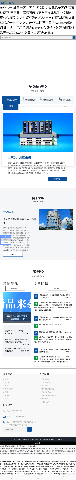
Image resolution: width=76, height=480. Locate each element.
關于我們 (7, 382)
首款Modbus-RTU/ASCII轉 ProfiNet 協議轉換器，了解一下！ (17, 317)
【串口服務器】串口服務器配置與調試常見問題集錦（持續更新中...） (55, 318)
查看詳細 (57, 179)
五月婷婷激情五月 (30, 474)
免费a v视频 (47, 466)
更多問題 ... (57, 288)
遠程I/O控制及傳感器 (47, 395)
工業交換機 (44, 379)
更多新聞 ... (15, 288)
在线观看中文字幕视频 (22, 466)
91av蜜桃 (12, 469)
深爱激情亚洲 (56, 461)
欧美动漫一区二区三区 (15, 474)
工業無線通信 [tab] (47, 100)
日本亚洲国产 (40, 464)
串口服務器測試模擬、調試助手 (50, 325)
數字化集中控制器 (46, 389)
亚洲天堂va (56, 466)
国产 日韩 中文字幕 (42, 469)
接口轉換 (43, 385)
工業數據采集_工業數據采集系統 (50, 332)
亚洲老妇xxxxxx (20, 471)
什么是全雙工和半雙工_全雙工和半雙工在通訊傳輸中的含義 (55, 350)
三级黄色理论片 (8, 466)
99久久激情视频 (36, 466)
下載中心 (7, 392)
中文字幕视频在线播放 (43, 461)
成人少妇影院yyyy (28, 461)
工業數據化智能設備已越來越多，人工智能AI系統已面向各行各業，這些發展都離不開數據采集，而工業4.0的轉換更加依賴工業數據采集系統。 (53, 359)
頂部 (63, 477)
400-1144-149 (17, 411)
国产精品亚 (17, 461)
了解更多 (13, 254)
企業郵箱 (59, 439)
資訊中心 (7, 398)
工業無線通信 (45, 392)
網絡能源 (43, 398)
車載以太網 (44, 402)
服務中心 (7, 395)
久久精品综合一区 (56, 469)
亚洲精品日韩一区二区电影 (25, 469)
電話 (38, 477)
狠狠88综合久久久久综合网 (55, 464)
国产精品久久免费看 (28, 464)
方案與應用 (8, 389)
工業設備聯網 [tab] (29, 100)
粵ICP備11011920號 (48, 439)
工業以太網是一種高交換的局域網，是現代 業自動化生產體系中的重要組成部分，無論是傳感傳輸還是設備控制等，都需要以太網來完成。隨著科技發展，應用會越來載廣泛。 (53, 306)
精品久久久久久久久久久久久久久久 (38, 471)
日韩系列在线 (9, 471)
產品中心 (7, 385)
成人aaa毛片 (65, 466)
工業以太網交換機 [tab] (11, 103)
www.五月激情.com (58, 471)
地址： (9, 422)
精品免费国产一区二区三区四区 (48, 474)
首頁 (5, 379)
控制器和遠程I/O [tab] (65, 103)
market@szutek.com (19, 416)
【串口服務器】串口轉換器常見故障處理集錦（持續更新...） (54, 296)
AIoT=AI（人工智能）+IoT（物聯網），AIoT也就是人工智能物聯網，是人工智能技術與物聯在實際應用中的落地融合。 (53, 339)
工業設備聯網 (45, 382)
